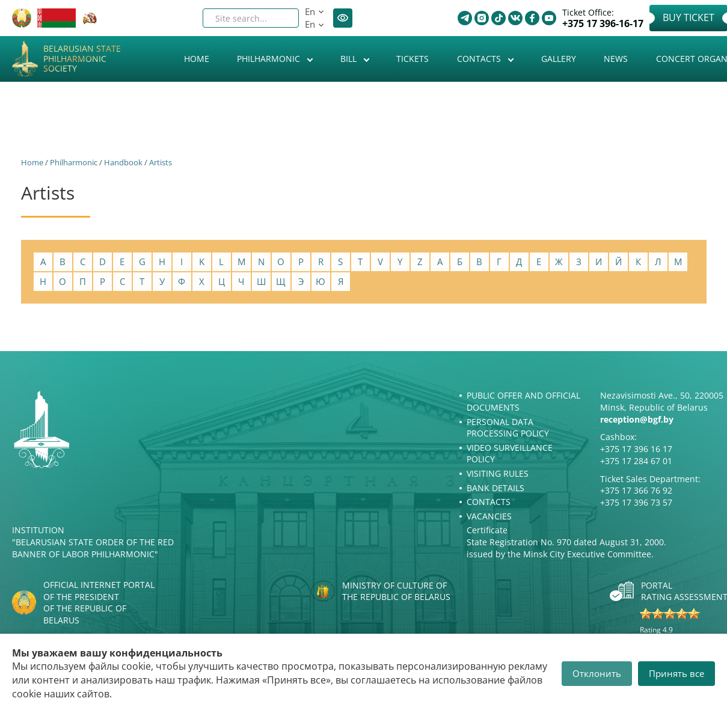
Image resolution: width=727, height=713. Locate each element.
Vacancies (489, 516)
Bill (349, 58)
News (616, 58)
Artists (160, 162)
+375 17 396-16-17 (602, 23)
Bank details (495, 488)
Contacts (480, 58)
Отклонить (596, 673)
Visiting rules (498, 473)
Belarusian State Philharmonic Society (82, 59)
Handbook (123, 162)
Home (196, 58)
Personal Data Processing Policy (508, 427)
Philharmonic (269, 58)
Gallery (558, 58)
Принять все (676, 673)
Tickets (412, 58)
